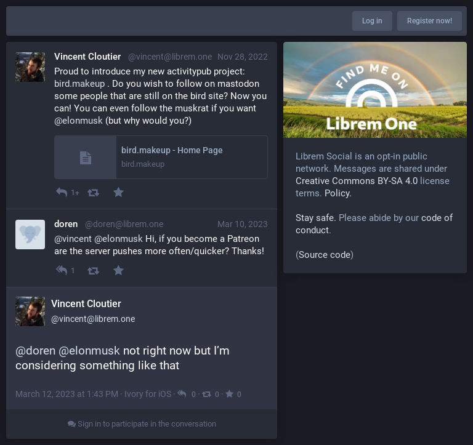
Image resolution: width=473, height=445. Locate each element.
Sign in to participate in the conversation (142, 423)
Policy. (338, 193)
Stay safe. (316, 217)
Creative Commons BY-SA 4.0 (357, 180)
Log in (372, 21)
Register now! (429, 21)
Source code (324, 254)
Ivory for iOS (147, 394)
